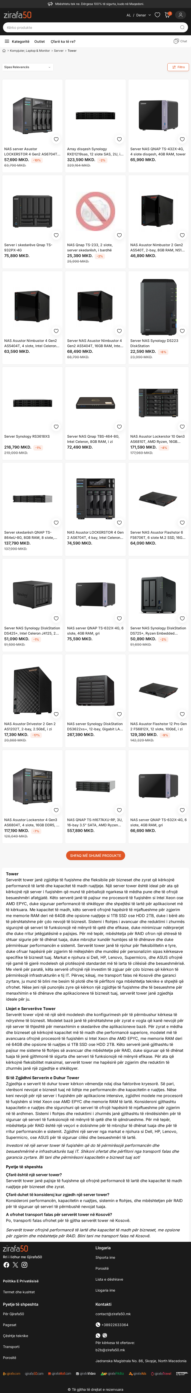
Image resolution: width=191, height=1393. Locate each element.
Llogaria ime (105, 1290)
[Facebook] (6, 1265)
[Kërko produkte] (91, 27)
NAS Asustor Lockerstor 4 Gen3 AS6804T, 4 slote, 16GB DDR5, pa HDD (32, 823)
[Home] (4, 50)
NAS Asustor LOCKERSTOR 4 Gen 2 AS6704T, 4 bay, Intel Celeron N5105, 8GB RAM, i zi (95, 535)
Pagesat (9, 1325)
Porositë (102, 1268)
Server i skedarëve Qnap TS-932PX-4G (28, 247)
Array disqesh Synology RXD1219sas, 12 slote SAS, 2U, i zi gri (93, 152)
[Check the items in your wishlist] (157, 14)
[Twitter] (15, 1265)
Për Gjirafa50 (13, 1314)
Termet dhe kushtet (19, 1292)
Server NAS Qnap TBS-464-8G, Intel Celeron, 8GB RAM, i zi (93, 439)
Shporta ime (105, 1257)
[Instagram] (24, 1265)
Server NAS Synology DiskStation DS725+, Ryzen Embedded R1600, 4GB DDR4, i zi (158, 631)
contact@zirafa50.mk (113, 1314)
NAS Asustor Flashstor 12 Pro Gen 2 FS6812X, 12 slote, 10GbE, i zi (158, 726)
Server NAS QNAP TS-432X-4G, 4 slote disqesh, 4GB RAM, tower (158, 151)
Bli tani (45, 1157)
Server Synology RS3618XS (27, 436)
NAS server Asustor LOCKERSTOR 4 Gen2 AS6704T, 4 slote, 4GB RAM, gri (31, 152)
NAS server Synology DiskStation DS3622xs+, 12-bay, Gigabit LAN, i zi (95, 727)
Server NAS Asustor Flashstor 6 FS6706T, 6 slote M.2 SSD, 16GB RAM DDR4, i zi (157, 535)
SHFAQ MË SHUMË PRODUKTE (95, 855)
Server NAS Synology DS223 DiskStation (154, 343)
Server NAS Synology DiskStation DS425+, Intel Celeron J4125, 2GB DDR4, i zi (32, 631)
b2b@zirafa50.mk (110, 1350)
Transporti (11, 1347)
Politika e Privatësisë (21, 1281)
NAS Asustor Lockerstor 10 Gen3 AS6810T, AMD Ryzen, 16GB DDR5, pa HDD (157, 439)
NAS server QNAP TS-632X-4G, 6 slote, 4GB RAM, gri (95, 630)
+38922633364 (112, 1325)
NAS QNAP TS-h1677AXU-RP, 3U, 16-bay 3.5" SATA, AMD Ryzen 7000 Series (95, 823)
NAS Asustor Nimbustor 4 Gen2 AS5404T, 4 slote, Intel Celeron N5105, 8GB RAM (30, 343)
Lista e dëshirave (109, 1279)
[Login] (180, 15)
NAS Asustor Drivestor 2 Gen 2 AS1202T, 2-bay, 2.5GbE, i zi (30, 726)
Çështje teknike (15, 1336)
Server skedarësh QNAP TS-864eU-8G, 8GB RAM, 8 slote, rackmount (29, 535)
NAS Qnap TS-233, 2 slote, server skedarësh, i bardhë (90, 247)
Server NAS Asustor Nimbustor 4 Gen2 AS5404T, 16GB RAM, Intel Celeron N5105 (94, 343)
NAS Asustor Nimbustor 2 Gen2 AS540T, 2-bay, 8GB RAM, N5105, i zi (158, 248)
